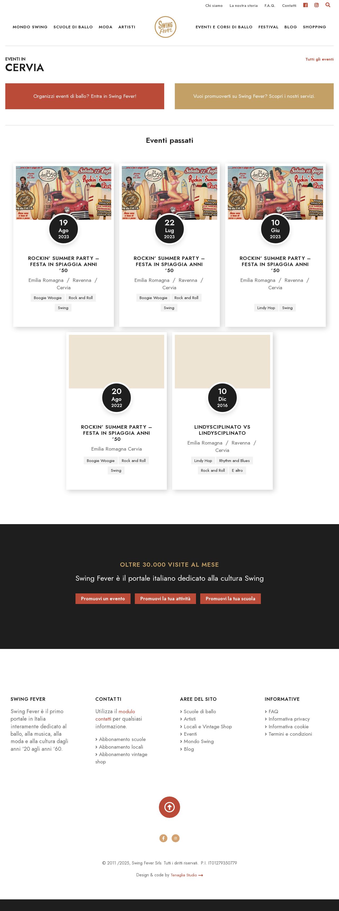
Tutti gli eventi (319, 66)
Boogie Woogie (47, 307)
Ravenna (83, 290)
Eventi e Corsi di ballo (224, 29)
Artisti (126, 29)
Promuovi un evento (103, 609)
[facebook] (163, 850)
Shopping (314, 29)
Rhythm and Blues (235, 471)
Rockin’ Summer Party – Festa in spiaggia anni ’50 (63, 274)
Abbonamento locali (120, 757)
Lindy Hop (266, 317)
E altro (238, 481)
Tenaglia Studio (186, 886)
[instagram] (176, 850)
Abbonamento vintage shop (122, 768)
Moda (106, 29)
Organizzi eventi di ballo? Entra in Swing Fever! (85, 105)
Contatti (289, 5)
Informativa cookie (288, 737)
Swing (63, 317)
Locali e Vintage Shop (209, 737)
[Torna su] (169, 818)
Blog (290, 29)
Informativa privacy (288, 729)
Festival (268, 29)
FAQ (272, 722)
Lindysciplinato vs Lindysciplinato (222, 440)
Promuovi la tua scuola (230, 609)
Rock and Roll (81, 307)
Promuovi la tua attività (165, 609)
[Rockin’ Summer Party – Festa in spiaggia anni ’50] (63, 202)
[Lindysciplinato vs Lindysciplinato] (222, 372)
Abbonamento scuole (121, 750)
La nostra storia (244, 5)
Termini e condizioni (291, 744)
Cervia (63, 297)
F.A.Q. (270, 5)
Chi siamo (214, 5)
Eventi (189, 744)
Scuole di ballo (73, 29)
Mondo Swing (30, 29)
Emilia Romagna (45, 290)
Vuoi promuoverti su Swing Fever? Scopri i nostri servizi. (254, 105)
